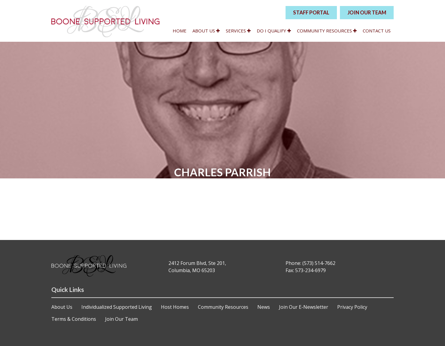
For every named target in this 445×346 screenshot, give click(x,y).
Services (238, 31)
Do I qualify (274, 31)
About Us (206, 31)
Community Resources (327, 31)
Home (179, 31)
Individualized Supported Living (116, 307)
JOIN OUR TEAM (366, 12)
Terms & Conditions (73, 319)
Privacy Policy (352, 307)
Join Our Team (121, 319)
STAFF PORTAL (311, 12)
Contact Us (377, 31)
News (263, 307)
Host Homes (175, 307)
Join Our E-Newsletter (303, 307)
